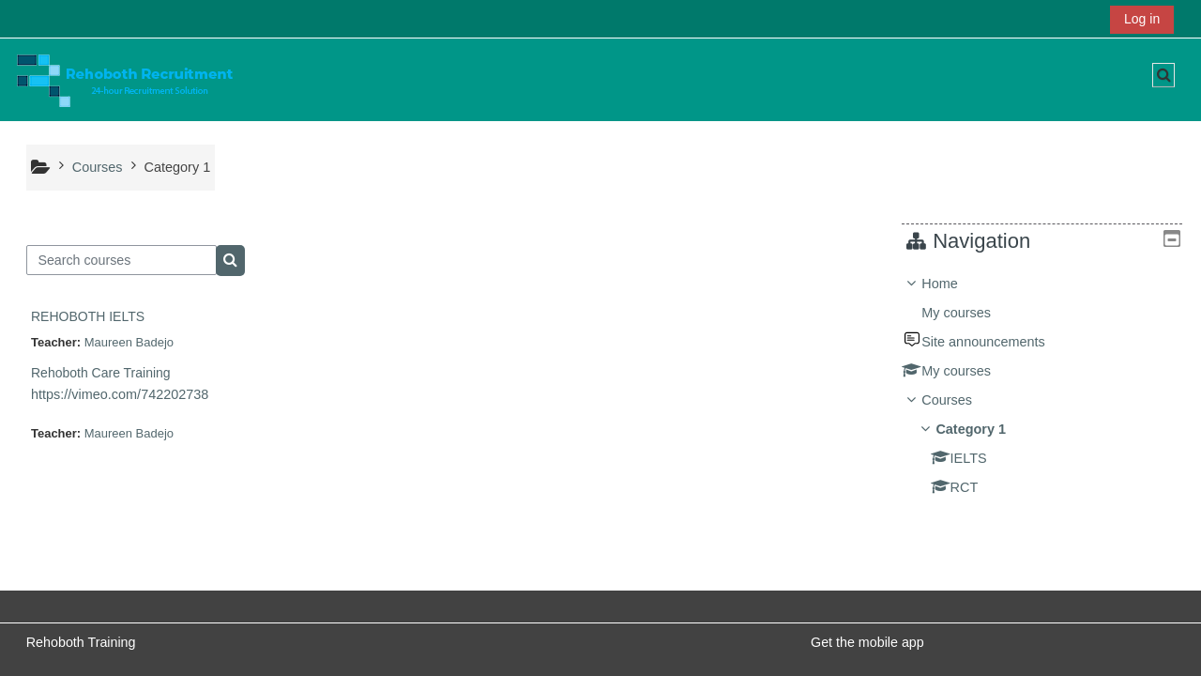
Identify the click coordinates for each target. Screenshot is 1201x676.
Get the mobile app (867, 642)
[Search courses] (121, 260)
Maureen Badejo (129, 342)
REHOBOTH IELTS (87, 316)
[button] (1163, 75)
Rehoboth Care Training (101, 372)
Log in (1142, 18)
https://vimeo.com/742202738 (119, 394)
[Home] (124, 78)
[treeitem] (1048, 385)
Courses (960, 399)
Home (953, 283)
